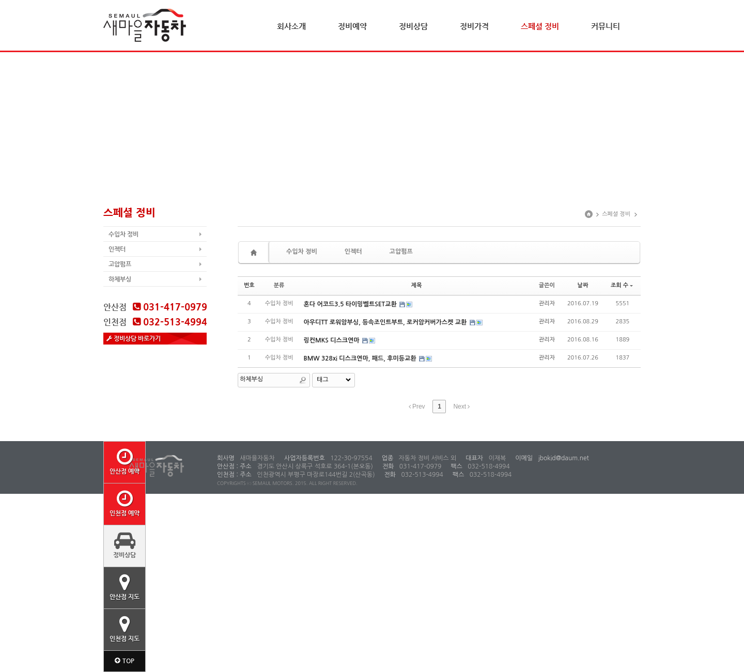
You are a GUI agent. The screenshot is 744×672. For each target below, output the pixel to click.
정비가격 (474, 26)
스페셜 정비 (540, 26)
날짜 (583, 285)
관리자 (547, 303)
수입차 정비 (123, 234)
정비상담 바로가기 (133, 338)
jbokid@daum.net (562, 458)
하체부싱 (120, 279)
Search (303, 380)
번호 (249, 285)
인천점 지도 (124, 628)
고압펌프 (120, 264)
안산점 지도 (124, 586)
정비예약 (352, 26)
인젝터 (117, 249)
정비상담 (413, 26)
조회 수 (622, 285)
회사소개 (291, 26)
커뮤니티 (605, 26)
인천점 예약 (124, 503)
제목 (416, 285)
